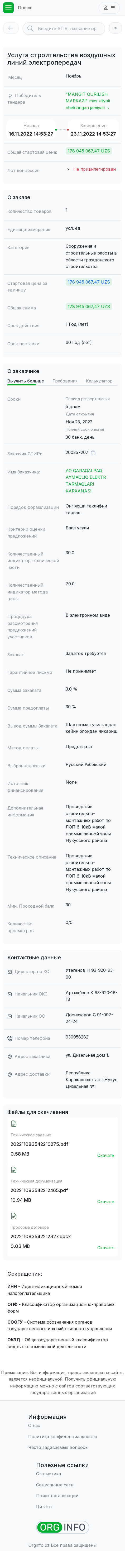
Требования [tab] (65, 381)
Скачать (105, 1155)
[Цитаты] (62, 1507)
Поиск (24, 7)
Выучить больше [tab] (25, 381)
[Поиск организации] (62, 1495)
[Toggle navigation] (8, 7)
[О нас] (62, 1425)
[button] (109, 7)
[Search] (71, 28)
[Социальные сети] (62, 1485)
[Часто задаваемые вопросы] (62, 1447)
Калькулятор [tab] (99, 381)
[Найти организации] (62, 1527)
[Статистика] (62, 1474)
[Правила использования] (62, 1436)
